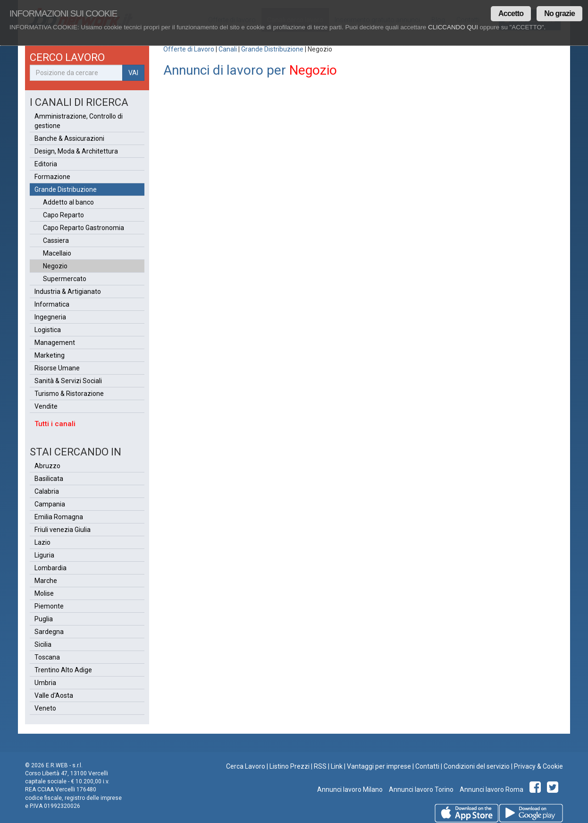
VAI (133, 73)
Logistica (47, 330)
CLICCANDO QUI (453, 27)
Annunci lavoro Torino (420, 789)
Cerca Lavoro (245, 766)
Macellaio (57, 253)
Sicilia (42, 644)
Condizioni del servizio (477, 766)
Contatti (427, 766)
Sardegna (49, 631)
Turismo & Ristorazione (69, 393)
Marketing (49, 355)
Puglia (43, 619)
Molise (44, 593)
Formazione (52, 176)
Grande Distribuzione (272, 49)
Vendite (46, 406)
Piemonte (49, 606)
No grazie (559, 13)
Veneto (45, 708)
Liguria (44, 555)
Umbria (45, 682)
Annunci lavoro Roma (490, 789)
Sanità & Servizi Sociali (68, 381)
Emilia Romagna (58, 517)
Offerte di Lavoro (188, 49)
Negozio (55, 266)
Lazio (42, 542)
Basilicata (48, 478)
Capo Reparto (63, 215)
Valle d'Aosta (53, 695)
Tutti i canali (55, 424)
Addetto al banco (68, 202)
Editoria (45, 164)
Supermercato (64, 279)
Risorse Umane (57, 368)
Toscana (47, 657)
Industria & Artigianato (67, 291)
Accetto (510, 13)
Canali (227, 49)
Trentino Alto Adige (63, 670)
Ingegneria (50, 317)
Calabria (46, 491)
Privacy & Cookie (538, 766)
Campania (49, 504)
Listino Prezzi (289, 766)
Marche (45, 580)
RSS (320, 766)
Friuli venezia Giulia (62, 529)
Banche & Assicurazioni (69, 138)
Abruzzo (47, 466)
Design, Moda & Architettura (76, 151)
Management (54, 342)
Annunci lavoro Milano (350, 789)
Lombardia (50, 568)
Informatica (51, 304)
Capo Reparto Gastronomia (83, 227)
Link (337, 766)
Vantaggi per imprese (379, 766)
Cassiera (56, 240)
